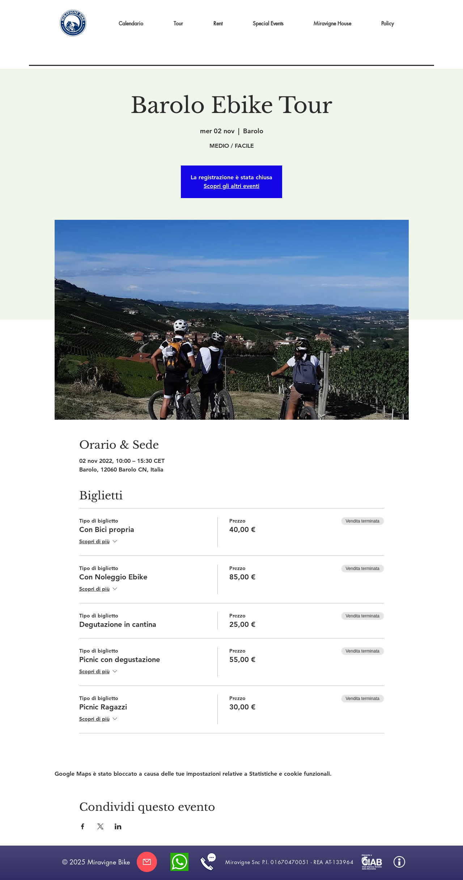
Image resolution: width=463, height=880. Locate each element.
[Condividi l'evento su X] (100, 826)
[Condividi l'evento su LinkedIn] (118, 826)
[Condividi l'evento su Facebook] (82, 826)
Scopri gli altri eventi (231, 186)
